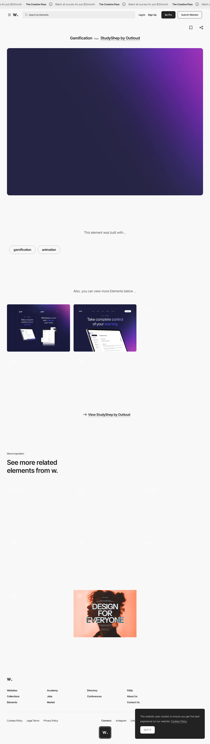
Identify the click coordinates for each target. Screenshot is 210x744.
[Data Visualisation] (38, 508)
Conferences (94, 696)
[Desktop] (105, 328)
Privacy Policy (51, 720)
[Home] (105, 613)
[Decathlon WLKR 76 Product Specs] (38, 561)
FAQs (130, 690)
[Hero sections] (171, 328)
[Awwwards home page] (105, 732)
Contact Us (133, 702)
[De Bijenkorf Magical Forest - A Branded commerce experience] (38, 612)
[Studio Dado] (171, 508)
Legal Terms (33, 720)
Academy (52, 690)
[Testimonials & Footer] (38, 378)
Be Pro (168, 14)
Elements (12, 702)
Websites (12, 690)
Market (51, 702)
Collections (13, 696)
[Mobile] (38, 328)
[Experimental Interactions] (105, 508)
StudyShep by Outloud (120, 38)
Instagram (121, 720)
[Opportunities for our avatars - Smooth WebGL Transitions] (171, 560)
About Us (132, 696)
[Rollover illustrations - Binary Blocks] (105, 560)
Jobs (49, 696)
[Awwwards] (15, 14)
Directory (92, 690)
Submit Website (189, 14)
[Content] (105, 378)
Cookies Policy (14, 720)
